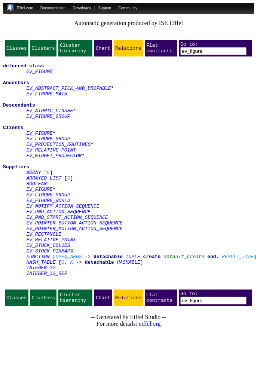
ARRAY (33, 196)
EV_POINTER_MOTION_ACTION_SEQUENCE (74, 264)
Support (104, 8)
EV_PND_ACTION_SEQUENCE (58, 244)
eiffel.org (150, 372)
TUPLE (133, 297)
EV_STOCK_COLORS (48, 284)
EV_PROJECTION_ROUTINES (58, 163)
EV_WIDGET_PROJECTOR (54, 176)
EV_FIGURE (39, 75)
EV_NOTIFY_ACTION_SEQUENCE (62, 237)
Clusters (43, 50)
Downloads (82, 8)
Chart (103, 50)
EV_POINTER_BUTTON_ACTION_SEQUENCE (74, 257)
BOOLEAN (36, 210)
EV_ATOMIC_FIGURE (49, 122)
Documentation (52, 8)
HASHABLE (128, 304)
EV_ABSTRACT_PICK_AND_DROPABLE (68, 95)
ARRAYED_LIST (43, 203)
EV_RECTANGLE (43, 270)
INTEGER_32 (40, 311)
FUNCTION (37, 297)
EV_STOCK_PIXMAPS (49, 291)
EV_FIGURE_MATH (46, 102)
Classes (16, 50)
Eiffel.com (25, 8)
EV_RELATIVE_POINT (51, 169)
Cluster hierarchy (73, 50)
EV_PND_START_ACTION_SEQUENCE (67, 250)
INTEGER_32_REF (46, 318)
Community (128, 8)
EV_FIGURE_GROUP (48, 129)
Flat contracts (159, 50)
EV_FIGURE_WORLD (48, 230)
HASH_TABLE (40, 304)
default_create (183, 297)
